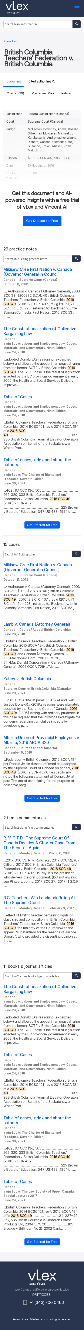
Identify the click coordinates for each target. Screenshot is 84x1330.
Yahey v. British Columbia (27, 678)
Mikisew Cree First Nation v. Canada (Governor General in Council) (37, 272)
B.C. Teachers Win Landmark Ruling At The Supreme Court (39, 900)
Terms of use (20, 1319)
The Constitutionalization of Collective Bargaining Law (39, 331)
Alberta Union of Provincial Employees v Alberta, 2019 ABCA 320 (41, 740)
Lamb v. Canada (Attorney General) (36, 624)
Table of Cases (17, 396)
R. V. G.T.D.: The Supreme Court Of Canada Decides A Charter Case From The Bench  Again (39, 843)
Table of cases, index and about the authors (37, 462)
